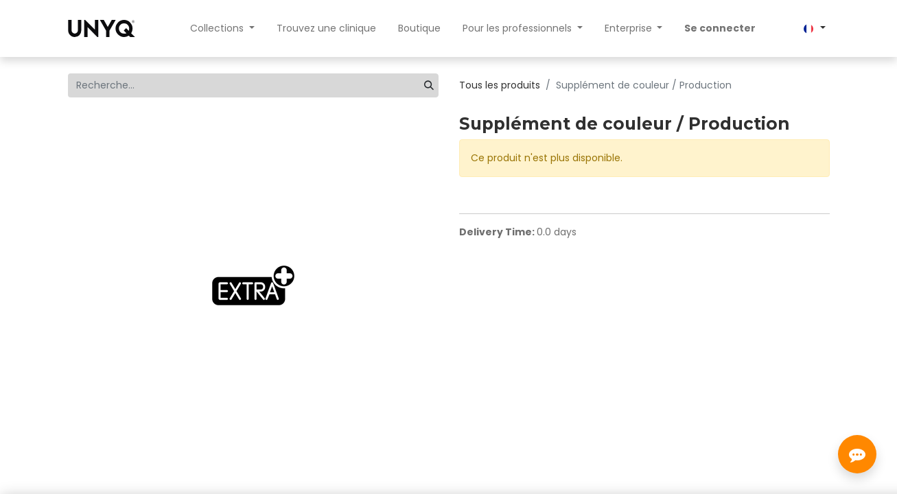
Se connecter (720, 28)
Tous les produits (499, 85)
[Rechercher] (429, 85)
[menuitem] (326, 28)
